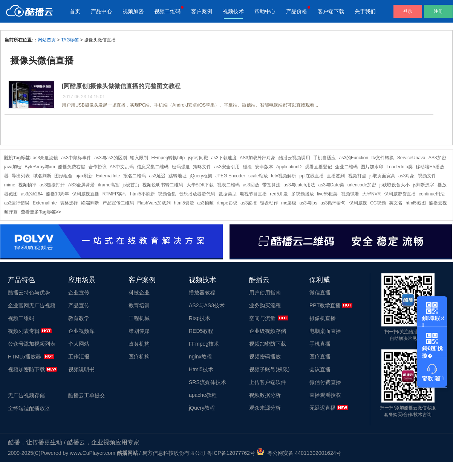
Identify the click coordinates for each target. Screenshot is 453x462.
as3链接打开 (52, 185)
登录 (407, 11)
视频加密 (133, 11)
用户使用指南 (265, 293)
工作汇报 (78, 357)
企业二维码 (346, 166)
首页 (75, 11)
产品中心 (101, 11)
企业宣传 (78, 293)
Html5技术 (201, 369)
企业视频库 (81, 331)
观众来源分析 (265, 408)
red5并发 (279, 194)
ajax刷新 (84, 175)
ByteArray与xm (39, 166)
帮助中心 (264, 11)
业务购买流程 (265, 305)
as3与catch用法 (299, 185)
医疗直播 (320, 357)
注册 (438, 11)
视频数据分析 (265, 395)
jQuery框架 (201, 175)
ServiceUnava (411, 157)
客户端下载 (331, 11)
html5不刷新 (142, 194)
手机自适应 (324, 157)
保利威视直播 (85, 194)
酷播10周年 (57, 194)
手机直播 (320, 344)
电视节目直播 (253, 194)
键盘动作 (269, 203)
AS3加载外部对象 (257, 157)
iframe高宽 (108, 185)
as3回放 (251, 185)
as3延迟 (157, 175)
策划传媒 (139, 331)
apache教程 (203, 395)
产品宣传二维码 (118, 203)
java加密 (12, 166)
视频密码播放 (265, 357)
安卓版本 (264, 166)
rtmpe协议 (227, 203)
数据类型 (228, 194)
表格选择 (69, 203)
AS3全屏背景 (81, 185)
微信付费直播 (325, 382)
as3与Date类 (331, 185)
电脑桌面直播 (325, 331)
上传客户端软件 (267, 382)
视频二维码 (167, 11)
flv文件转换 (382, 157)
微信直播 (320, 293)
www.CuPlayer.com (92, 453)
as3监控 (248, 203)
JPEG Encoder (230, 175)
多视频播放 (302, 194)
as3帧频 (205, 203)
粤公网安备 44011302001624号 (299, 453)
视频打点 (357, 175)
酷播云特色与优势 (29, 293)
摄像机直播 (322, 318)
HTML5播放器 (24, 357)
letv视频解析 (283, 175)
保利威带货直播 (400, 194)
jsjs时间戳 (198, 157)
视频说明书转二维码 (162, 185)
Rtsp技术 (199, 318)
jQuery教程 (202, 408)
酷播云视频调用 (294, 157)
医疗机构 (139, 357)
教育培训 (139, 305)
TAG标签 (70, 40)
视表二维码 (228, 185)
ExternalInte (108, 175)
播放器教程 (202, 293)
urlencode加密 (361, 185)
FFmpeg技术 (204, 344)
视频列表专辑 (24, 331)
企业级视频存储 (267, 331)
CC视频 (378, 203)
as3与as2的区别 (110, 157)
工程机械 (139, 318)
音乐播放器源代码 (197, 194)
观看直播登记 (318, 166)
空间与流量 (262, 318)
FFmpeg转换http (168, 157)
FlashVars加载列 (154, 203)
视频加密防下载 (26, 369)
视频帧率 (27, 185)
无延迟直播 (322, 408)
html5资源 (184, 203)
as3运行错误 (16, 203)
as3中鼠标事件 (76, 157)
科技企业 (139, 293)
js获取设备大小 (395, 185)
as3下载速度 (223, 157)
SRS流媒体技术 (207, 382)
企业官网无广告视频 (31, 305)
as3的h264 (32, 194)
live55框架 (327, 194)
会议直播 (320, 369)
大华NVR (371, 194)
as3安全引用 (226, 166)
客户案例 (201, 11)
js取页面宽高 (382, 175)
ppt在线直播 (311, 175)
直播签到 (336, 175)
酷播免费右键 (71, 166)
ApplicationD (288, 166)
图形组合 (63, 175)
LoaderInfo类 (400, 166)
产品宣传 (78, 305)
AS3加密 (437, 157)
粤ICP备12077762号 (231, 453)
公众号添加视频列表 (31, 344)
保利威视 (358, 203)
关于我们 (365, 11)
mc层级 (288, 203)
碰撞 (247, 166)
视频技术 (233, 11)
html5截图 (415, 203)
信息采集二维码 (152, 166)
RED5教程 (201, 331)
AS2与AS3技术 (207, 305)
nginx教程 (200, 357)
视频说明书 (81, 369)
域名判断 (42, 175)
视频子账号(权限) (269, 369)
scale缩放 (258, 175)
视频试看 (350, 194)
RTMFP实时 (115, 194)
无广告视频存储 (26, 395)
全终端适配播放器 (29, 408)
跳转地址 (177, 175)
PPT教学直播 (325, 305)
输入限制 (139, 157)
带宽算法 (271, 185)
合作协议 (98, 166)
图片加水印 (372, 166)
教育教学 (78, 318)
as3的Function (353, 157)
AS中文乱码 (122, 166)
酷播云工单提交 (86, 395)
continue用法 (432, 194)
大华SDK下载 (200, 185)
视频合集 (167, 194)
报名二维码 (134, 175)
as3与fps (308, 203)
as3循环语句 (333, 203)
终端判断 (90, 203)
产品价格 (296, 11)
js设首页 (130, 185)
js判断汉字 (424, 185)
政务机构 (139, 344)
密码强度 (181, 166)
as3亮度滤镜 (45, 157)
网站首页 (47, 40)
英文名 (395, 203)
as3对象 (406, 175)
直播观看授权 (325, 395)
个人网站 (78, 344)
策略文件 (202, 166)
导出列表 (21, 175)
